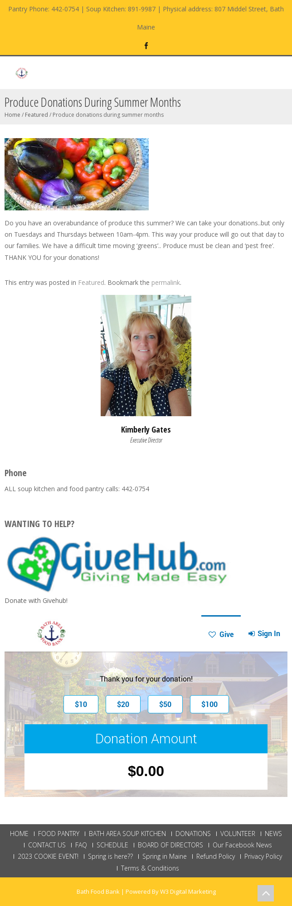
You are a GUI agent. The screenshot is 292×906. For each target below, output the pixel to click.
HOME (19, 833)
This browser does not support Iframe (146, 706)
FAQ (81, 845)
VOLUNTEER (237, 833)
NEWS (273, 833)
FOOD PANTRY (58, 833)
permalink (165, 282)
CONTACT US (47, 845)
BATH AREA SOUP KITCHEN (127, 833)
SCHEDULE (112, 845)
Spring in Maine (164, 856)
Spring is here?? (110, 856)
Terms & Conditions (150, 868)
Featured (36, 115)
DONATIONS (193, 833)
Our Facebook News (242, 845)
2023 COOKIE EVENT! (48, 856)
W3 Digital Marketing (188, 891)
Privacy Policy (263, 856)
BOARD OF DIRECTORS (170, 845)
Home (12, 115)
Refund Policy (215, 856)
